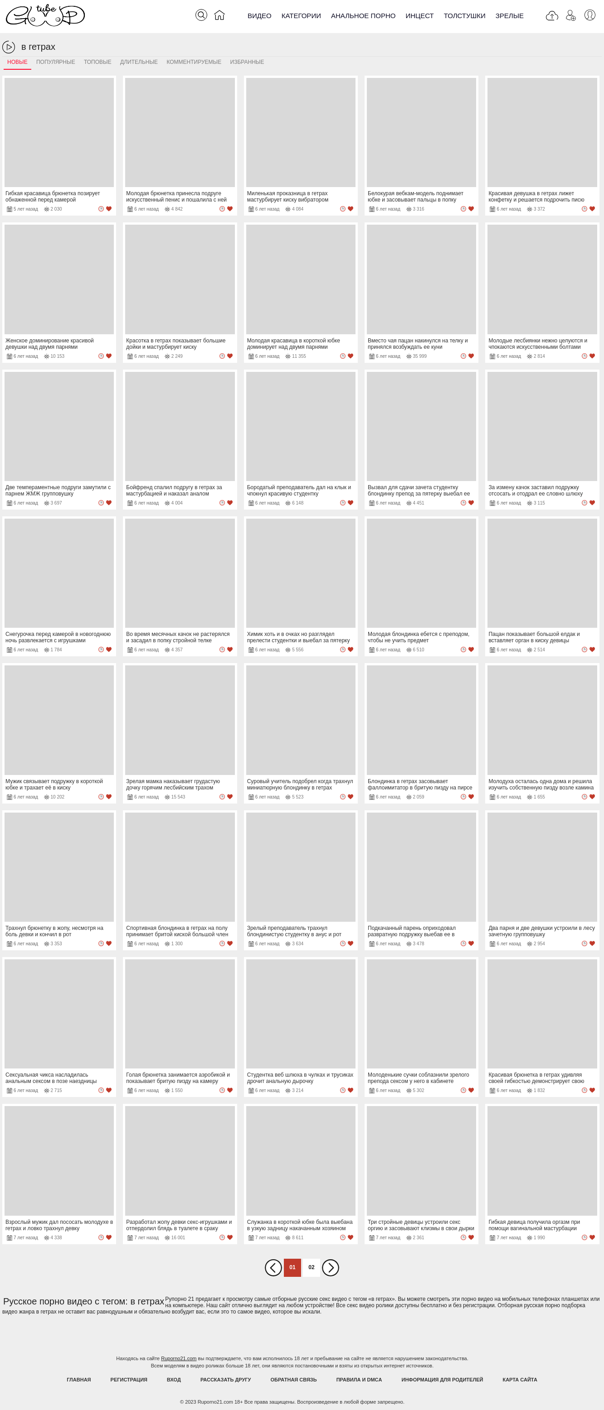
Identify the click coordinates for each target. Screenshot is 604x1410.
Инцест (419, 15)
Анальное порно (363, 15)
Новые (17, 62)
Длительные (139, 62)
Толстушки (465, 15)
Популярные (55, 62)
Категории (301, 15)
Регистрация (129, 1379)
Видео (260, 15)
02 (311, 1267)
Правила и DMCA (359, 1379)
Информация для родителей (442, 1379)
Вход (174, 1379)
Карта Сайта (519, 1379)
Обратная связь (294, 1379)
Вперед (330, 1268)
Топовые (98, 62)
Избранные (247, 62)
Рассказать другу (225, 1379)
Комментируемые (193, 62)
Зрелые (510, 15)
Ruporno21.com (178, 1358)
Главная (79, 1379)
